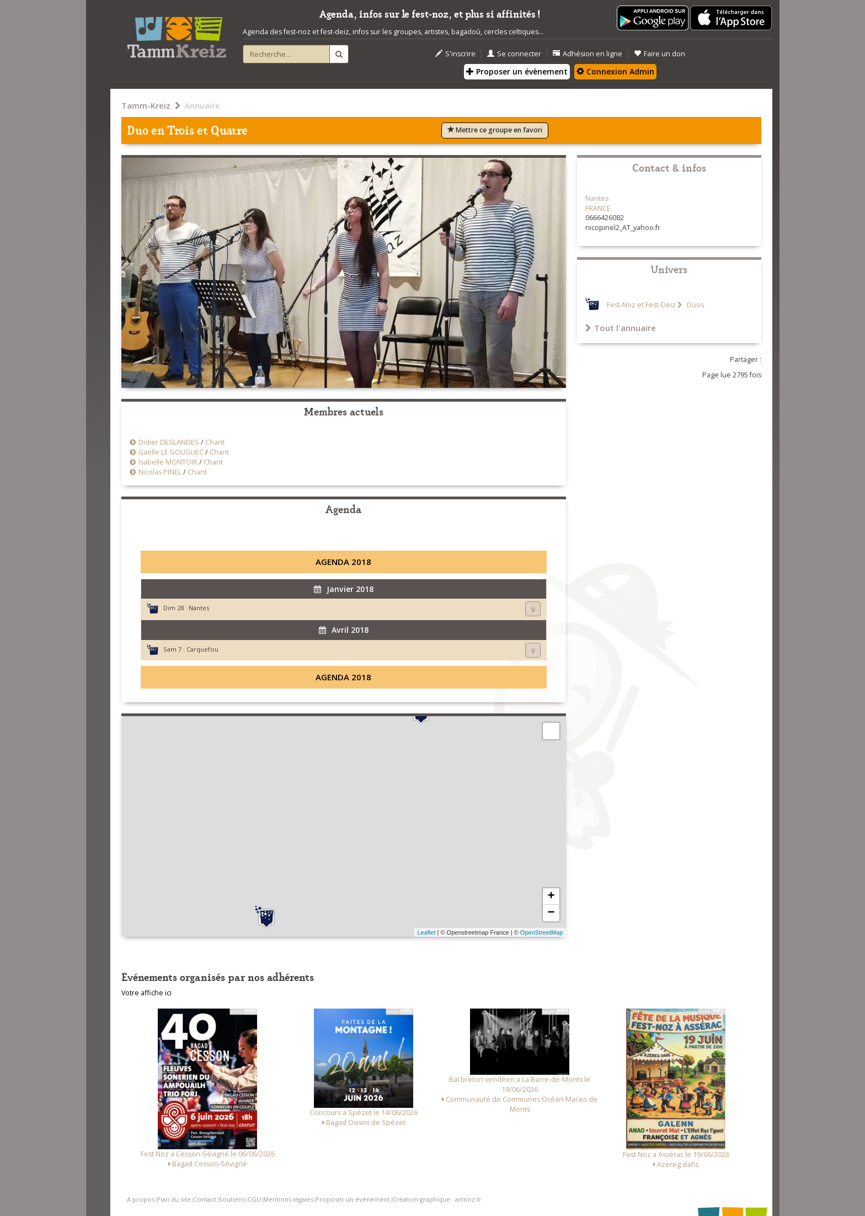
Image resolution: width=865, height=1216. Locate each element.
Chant (215, 442)
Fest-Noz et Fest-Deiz (641, 305)
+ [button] (550, 896)
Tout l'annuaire (620, 327)
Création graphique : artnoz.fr (437, 1199)
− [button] (550, 913)
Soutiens (231, 1199)
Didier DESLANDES (168, 442)
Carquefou (202, 649)
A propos (140, 1199)
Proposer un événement (353, 1199)
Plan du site (174, 1199)
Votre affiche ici (146, 993)
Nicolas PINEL (159, 472)
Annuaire (202, 105)
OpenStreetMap (541, 932)
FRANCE (598, 208)
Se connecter (514, 53)
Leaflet (426, 932)
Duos (694, 305)
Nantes (199, 608)
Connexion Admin (615, 71)
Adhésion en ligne (587, 53)
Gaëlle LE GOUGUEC (171, 452)
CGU (254, 1199)
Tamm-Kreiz (145, 105)
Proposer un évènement (517, 71)
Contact (204, 1199)
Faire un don (659, 53)
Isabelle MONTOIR (167, 462)
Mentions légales (288, 1199)
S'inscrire (455, 53)
